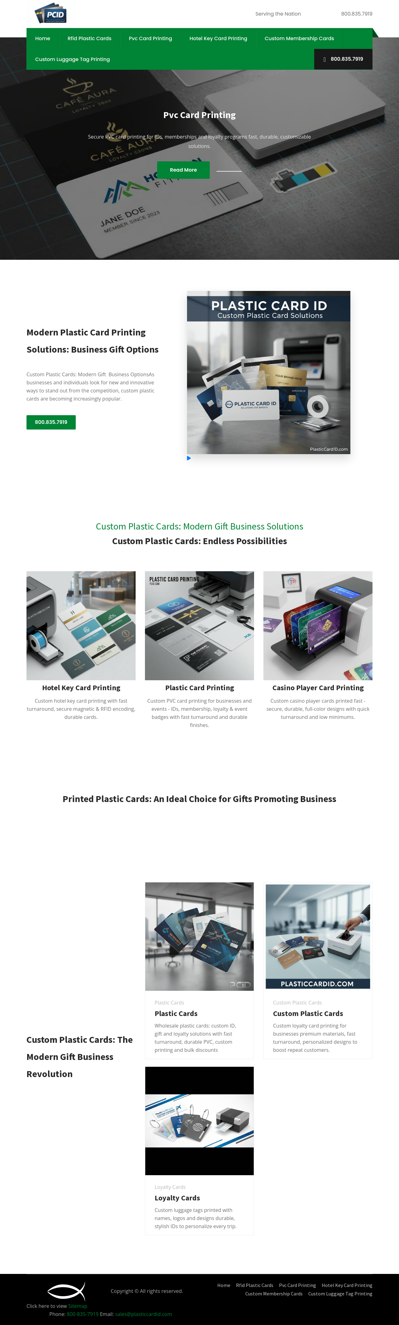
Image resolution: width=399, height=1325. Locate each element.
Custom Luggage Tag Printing (72, 59)
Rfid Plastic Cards (89, 38)
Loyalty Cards (177, 1198)
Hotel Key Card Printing (218, 38)
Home (42, 38)
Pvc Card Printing (150, 38)
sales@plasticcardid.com (143, 1314)
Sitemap (77, 1306)
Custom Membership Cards (299, 38)
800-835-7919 (83, 1314)
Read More (183, 169)
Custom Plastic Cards (308, 1013)
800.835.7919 (343, 59)
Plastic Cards (176, 1013)
